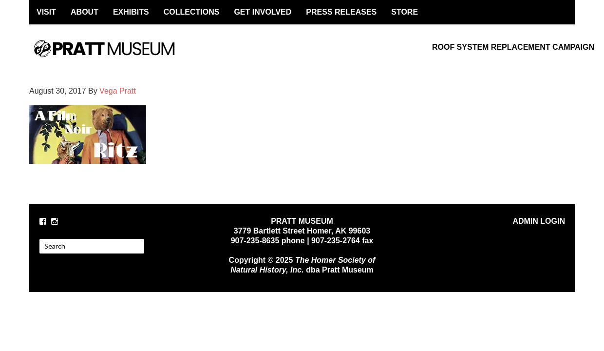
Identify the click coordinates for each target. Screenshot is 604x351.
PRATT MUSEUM (114, 57)
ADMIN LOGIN (538, 221)
